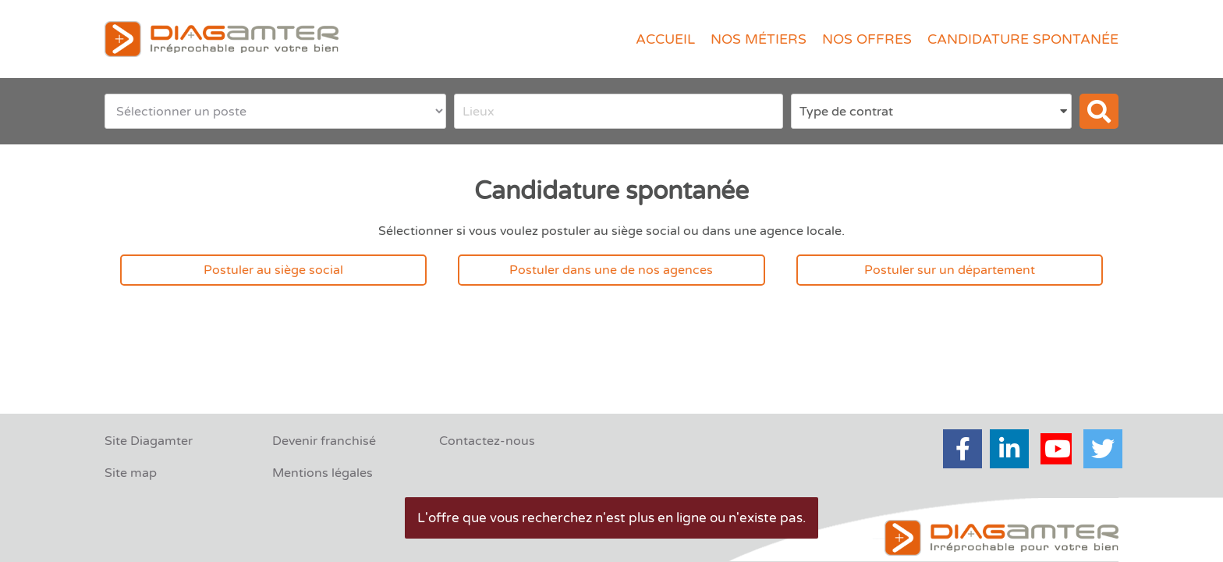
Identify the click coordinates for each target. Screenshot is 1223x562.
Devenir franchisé (324, 441)
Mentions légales (322, 473)
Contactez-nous (487, 441)
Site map (131, 473)
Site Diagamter (149, 441)
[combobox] (619, 111)
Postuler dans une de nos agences (611, 270)
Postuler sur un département (949, 270)
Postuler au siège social (273, 270)
